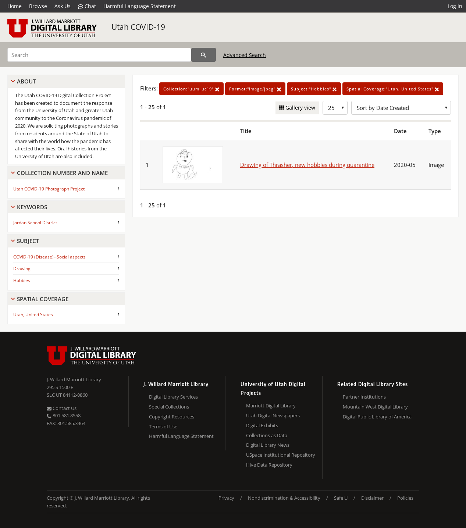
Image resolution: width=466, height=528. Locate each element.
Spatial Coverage (42, 299)
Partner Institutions (364, 396)
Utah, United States (33, 314)
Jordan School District (35, 223)
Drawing (22, 268)
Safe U (341, 498)
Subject (28, 241)
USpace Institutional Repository (280, 455)
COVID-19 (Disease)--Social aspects (49, 257)
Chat (87, 6)
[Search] (99, 55)
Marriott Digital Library (271, 405)
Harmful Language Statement (139, 6)
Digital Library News (267, 445)
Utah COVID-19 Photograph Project (49, 189)
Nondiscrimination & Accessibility (284, 498)
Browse (38, 6)
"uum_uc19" (191, 89)
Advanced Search (244, 54)
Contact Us (62, 408)
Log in (455, 6)
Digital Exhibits (262, 425)
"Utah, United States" (392, 89)
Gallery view (299, 107)
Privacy (226, 498)
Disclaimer (372, 498)
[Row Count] (335, 108)
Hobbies (21, 280)
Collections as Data (266, 435)
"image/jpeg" (255, 89)
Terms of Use (163, 426)
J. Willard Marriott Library (74, 379)
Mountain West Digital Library (375, 406)
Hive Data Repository (269, 464)
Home (14, 6)
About (26, 81)
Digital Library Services (173, 396)
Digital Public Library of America (377, 416)
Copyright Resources (171, 416)
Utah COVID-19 (138, 27)
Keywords (32, 207)
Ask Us (62, 6)
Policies (405, 498)
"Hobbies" (314, 89)
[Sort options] (401, 108)
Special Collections (169, 406)
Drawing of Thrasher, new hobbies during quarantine (307, 164)
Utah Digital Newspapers (273, 415)
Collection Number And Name (62, 172)
